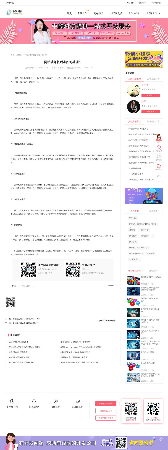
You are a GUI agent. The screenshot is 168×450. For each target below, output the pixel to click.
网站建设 (98, 13)
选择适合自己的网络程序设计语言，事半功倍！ (147, 163)
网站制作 (133, 236)
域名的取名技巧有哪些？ (19, 352)
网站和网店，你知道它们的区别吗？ (76, 342)
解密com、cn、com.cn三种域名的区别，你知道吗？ (82, 347)
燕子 (143, 101)
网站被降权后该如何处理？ (37, 55)
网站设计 (144, 236)
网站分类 (150, 254)
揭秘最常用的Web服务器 (19, 342)
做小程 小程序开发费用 (138, 248)
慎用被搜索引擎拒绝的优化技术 (74, 357)
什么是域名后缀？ (135, 174)
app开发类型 (134, 259)
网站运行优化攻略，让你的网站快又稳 (144, 180)
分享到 (111, 285)
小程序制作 (116, 13)
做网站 (132, 230)
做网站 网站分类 (136, 254)
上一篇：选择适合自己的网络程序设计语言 (22, 319)
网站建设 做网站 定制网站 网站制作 (142, 224)
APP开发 (84, 12)
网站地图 (130, 3)
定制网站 (133, 218)
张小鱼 (145, 85)
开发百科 (143, 3)
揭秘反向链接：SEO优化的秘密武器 (75, 352)
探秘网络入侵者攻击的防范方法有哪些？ (25, 347)
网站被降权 (26, 286)
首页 (69, 13)
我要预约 (150, 95)
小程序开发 (151, 13)
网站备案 (133, 242)
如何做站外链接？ (135, 168)
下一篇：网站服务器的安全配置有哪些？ (21, 323)
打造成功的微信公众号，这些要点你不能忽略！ (80, 362)
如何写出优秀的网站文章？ (20, 357)
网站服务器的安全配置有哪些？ (22, 362)
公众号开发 (156, 3)
